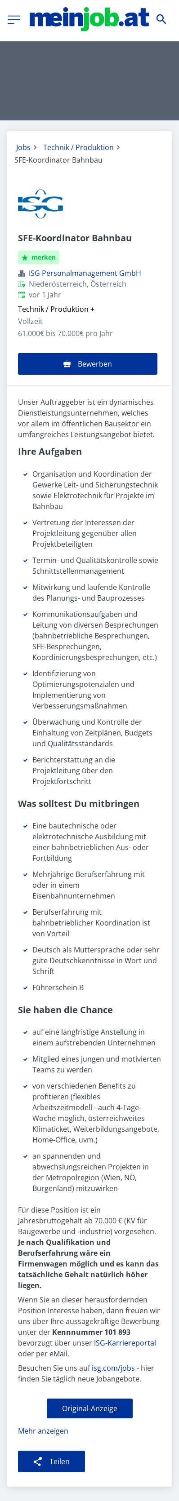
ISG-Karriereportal (125, 1343)
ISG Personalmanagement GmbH (85, 273)
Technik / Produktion (78, 147)
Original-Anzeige (89, 1408)
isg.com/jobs (113, 1368)
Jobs (23, 147)
